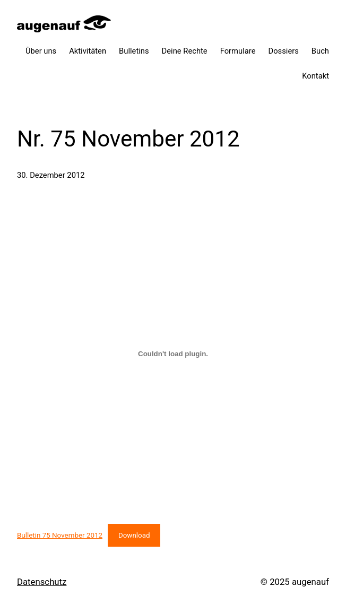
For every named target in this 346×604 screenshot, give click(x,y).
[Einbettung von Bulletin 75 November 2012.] (173, 354)
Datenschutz (41, 581)
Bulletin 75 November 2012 (59, 535)
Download (134, 535)
